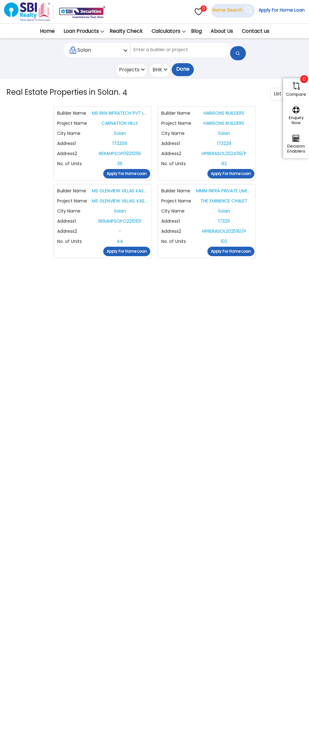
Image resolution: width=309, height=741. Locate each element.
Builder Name (71, 114)
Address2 (67, 154)
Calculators (166, 31)
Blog (196, 31)
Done (182, 71)
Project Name (72, 124)
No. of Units (69, 164)
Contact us (255, 31)
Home (47, 31)
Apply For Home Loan (279, 10)
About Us (222, 31)
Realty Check (126, 31)
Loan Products (81, 31)
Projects (129, 70)
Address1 (66, 144)
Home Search (226, 10)
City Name (68, 134)
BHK (157, 70)
